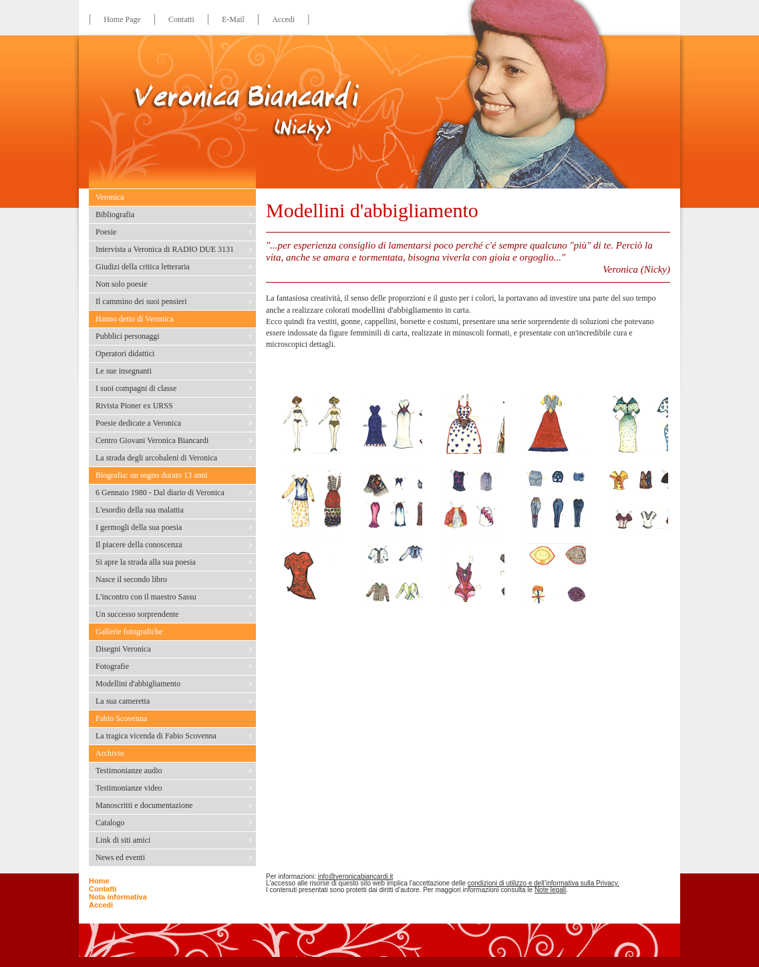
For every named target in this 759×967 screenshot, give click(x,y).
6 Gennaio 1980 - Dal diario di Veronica (160, 492)
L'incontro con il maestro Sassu (146, 596)
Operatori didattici (125, 353)
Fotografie (112, 666)
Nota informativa (118, 897)
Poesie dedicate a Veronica (138, 423)
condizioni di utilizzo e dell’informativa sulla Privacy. (543, 883)
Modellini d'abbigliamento (138, 683)
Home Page (122, 19)
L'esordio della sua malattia (140, 510)
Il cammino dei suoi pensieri (141, 301)
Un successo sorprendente (137, 614)
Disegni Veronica (123, 649)
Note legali (550, 889)
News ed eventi (120, 857)
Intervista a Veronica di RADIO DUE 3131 (165, 249)
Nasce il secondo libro (131, 579)
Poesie (106, 232)
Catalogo (110, 822)
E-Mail (233, 19)
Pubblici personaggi (128, 336)
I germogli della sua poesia (139, 527)
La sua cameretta (123, 701)
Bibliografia (115, 214)
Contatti (181, 19)
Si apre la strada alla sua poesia (146, 562)
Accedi (283, 19)
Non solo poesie (121, 284)
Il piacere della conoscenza (139, 544)
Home (99, 881)
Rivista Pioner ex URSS (134, 405)
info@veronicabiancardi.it (355, 876)
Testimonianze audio (129, 770)
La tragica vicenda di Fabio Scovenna (156, 735)
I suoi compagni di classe (136, 388)
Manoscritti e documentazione (144, 805)
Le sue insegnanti (124, 371)
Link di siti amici (123, 840)
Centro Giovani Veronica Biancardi (152, 440)
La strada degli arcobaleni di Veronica (156, 457)
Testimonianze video (129, 788)
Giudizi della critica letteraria (143, 266)
